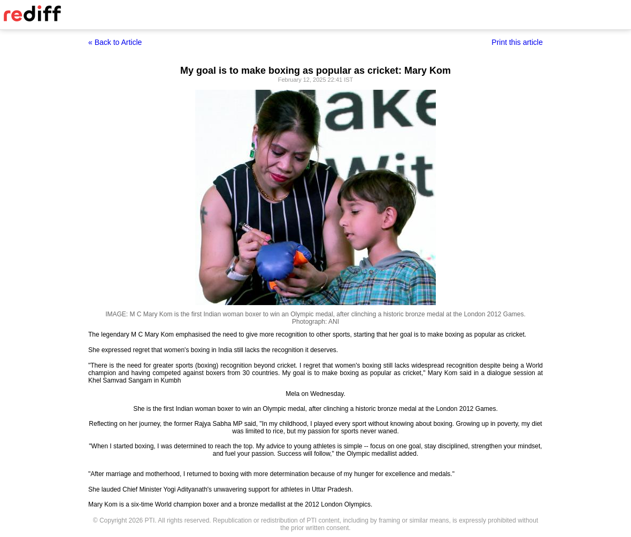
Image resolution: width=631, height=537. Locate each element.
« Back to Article (115, 42)
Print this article (517, 42)
